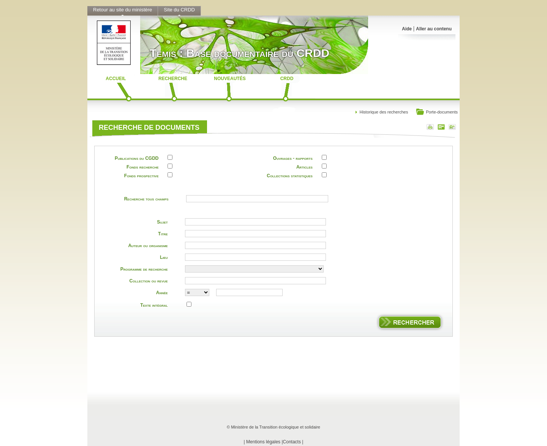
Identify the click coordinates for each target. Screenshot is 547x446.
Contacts (292, 441)
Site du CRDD (179, 10)
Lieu (164, 257)
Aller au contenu (434, 29)
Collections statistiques (290, 175)
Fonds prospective (141, 175)
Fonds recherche (142, 167)
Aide (407, 29)
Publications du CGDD (137, 158)
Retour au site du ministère (122, 10)
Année (162, 292)
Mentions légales (263, 441)
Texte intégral (154, 305)
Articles (304, 167)
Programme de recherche (144, 269)
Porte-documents (437, 113)
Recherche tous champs (146, 199)
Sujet (162, 222)
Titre (163, 233)
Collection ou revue (149, 281)
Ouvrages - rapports (293, 158)
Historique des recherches (383, 112)
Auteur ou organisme (148, 245)
